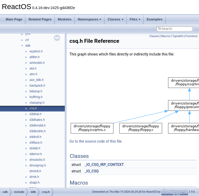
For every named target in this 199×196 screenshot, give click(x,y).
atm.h (33, 74)
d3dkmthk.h (38, 131)
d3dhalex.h (37, 120)
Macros (165, 36)
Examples (154, 19)
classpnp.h (37, 102)
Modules (65, 19)
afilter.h (35, 57)
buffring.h (36, 97)
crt (27, 40)
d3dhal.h (35, 114)
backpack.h (37, 85)
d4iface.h (36, 142)
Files (135, 19)
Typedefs (178, 36)
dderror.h (36, 154)
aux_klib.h (37, 80)
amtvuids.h (37, 63)
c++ (28, 34)
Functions (192, 36)
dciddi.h (35, 148)
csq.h (33, 108)
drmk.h (34, 177)
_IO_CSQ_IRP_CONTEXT (104, 165)
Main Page (14, 19)
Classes (115, 19)
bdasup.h (36, 91)
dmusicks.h (37, 160)
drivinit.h (35, 171)
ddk (27, 45)
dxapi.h (35, 182)
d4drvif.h (35, 137)
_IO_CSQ (92, 171)
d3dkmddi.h (38, 125)
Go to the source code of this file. (96, 141)
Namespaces (90, 19)
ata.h (33, 68)
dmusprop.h (38, 165)
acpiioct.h (36, 51)
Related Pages (40, 19)
